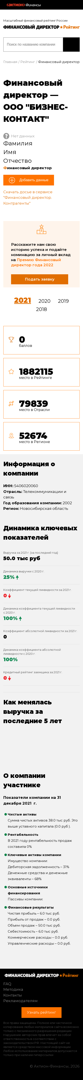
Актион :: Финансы (24, 5)
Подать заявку (39, 279)
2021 (22, 300)
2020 (44, 301)
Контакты (12, 995)
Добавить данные (33, 180)
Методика (13, 989)
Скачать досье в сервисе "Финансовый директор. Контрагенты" (27, 197)
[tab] (41, 390)
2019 (63, 301)
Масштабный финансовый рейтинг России (35, 20)
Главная (10, 62)
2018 (41, 309)
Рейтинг (27, 62)
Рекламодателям (20, 1001)
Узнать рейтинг (71, 44)
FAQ (7, 984)
